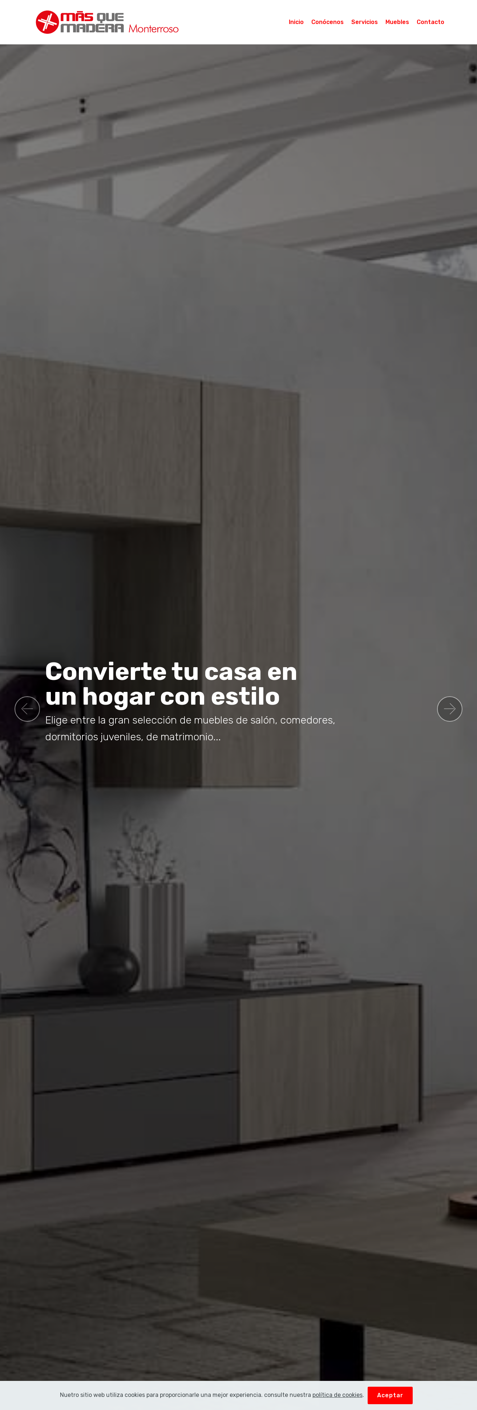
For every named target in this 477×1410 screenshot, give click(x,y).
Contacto (430, 22)
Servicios (364, 22)
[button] (27, 709)
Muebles (397, 22)
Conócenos (327, 22)
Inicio (296, 22)
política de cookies (337, 1394)
